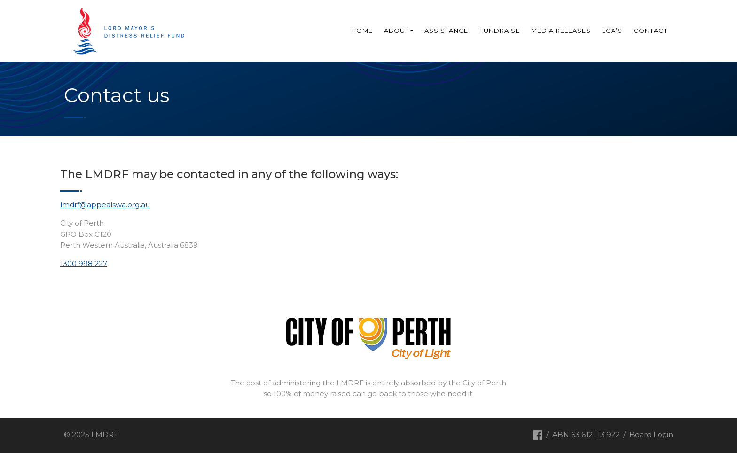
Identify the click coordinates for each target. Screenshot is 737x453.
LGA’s (612, 30)
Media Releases (561, 30)
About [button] (396, 30)
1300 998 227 (83, 263)
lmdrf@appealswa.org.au (105, 204)
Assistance (446, 30)
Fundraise (499, 30)
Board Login (651, 434)
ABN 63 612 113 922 (585, 434)
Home (362, 30)
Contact (650, 30)
